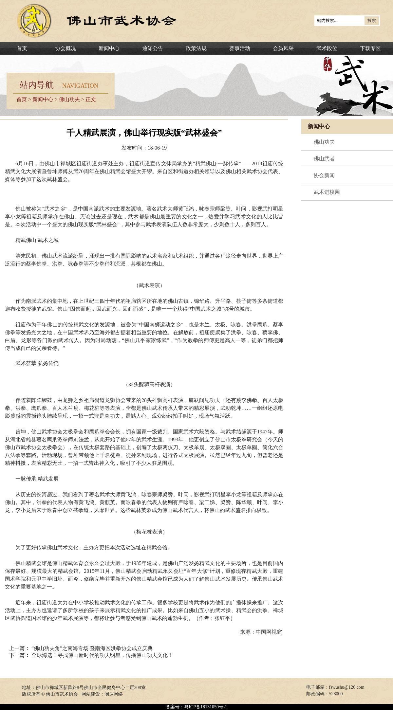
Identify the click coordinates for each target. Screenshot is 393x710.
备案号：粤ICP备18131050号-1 (196, 706)
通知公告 (152, 48)
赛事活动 (239, 48)
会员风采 (283, 48)
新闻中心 (109, 48)
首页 (22, 48)
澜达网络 (113, 694)
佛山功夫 (69, 99)
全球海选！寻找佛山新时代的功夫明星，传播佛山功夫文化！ (102, 655)
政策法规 (196, 48)
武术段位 (326, 48)
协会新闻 (324, 175)
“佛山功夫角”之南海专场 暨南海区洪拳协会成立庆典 (92, 648)
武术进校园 (327, 192)
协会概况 (65, 48)
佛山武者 (324, 158)
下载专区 (370, 48)
